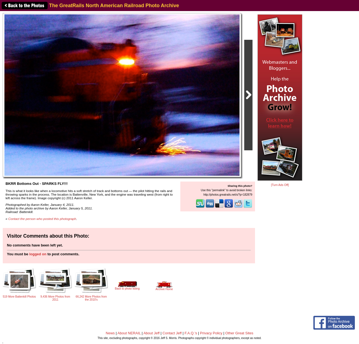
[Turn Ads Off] (280, 185)
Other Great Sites (239, 333)
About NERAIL (129, 333)
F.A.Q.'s (190, 333)
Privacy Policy (211, 333)
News (110, 333)
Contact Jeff (172, 333)
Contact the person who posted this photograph (42, 218)
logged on (37, 254)
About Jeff (152, 333)
